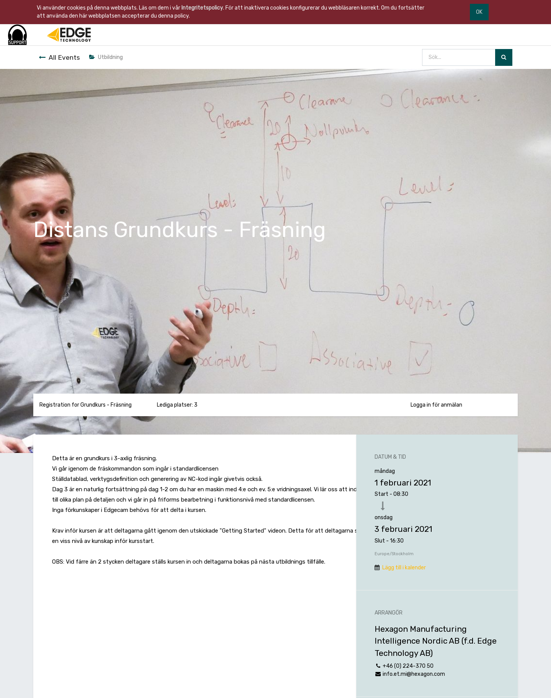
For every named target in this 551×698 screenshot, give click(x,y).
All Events (59, 57)
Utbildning (106, 57)
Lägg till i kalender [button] (404, 567)
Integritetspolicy (202, 8)
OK (479, 12)
